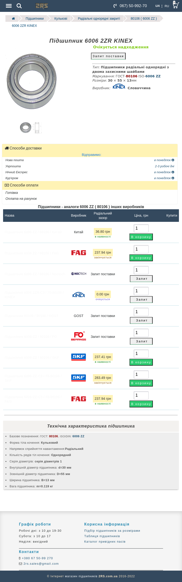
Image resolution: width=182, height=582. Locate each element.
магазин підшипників (81, 576)
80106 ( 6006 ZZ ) (142, 18)
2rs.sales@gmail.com (40, 563)
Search (19, 6)
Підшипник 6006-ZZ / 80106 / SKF (32, 357)
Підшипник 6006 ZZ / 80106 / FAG (32, 253)
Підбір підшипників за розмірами (112, 530)
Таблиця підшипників (102, 536)
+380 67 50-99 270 (37, 558)
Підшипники (34, 18)
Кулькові (60, 18)
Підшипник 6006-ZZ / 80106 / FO (31, 336)
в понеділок (164, 160)
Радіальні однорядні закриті (97, 18)
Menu (8, 3)
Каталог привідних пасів (105, 541)
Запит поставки (108, 56)
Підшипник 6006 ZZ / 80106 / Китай (33, 232)
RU (167, 6)
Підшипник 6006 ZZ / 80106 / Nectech (35, 273)
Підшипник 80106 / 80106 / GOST (32, 315)
